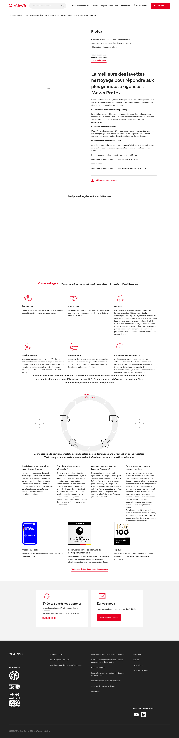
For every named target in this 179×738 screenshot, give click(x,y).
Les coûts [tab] (114, 283)
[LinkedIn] (143, 714)
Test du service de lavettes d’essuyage (66, 665)
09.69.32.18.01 (49, 618)
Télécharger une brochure (103, 180)
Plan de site (95, 692)
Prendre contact (160, 5)
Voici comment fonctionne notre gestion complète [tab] (84, 283)
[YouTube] (136, 714)
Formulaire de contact (109, 617)
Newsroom (137, 654)
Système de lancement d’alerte (103, 686)
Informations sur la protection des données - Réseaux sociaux (108, 674)
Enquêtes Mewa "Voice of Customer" (106, 681)
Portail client (138, 665)
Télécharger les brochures (60, 660)
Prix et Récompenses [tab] (131, 283)
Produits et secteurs (16, 15)
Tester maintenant (99, 60)
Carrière (136, 660)
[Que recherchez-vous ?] (47, 6)
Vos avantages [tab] (48, 283)
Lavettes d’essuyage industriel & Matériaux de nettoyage (46, 15)
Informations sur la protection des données (107, 654)
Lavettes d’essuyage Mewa (78, 15)
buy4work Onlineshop (141, 671)
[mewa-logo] (17, 6)
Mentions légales (98, 667)
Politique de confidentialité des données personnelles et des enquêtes (107, 661)
